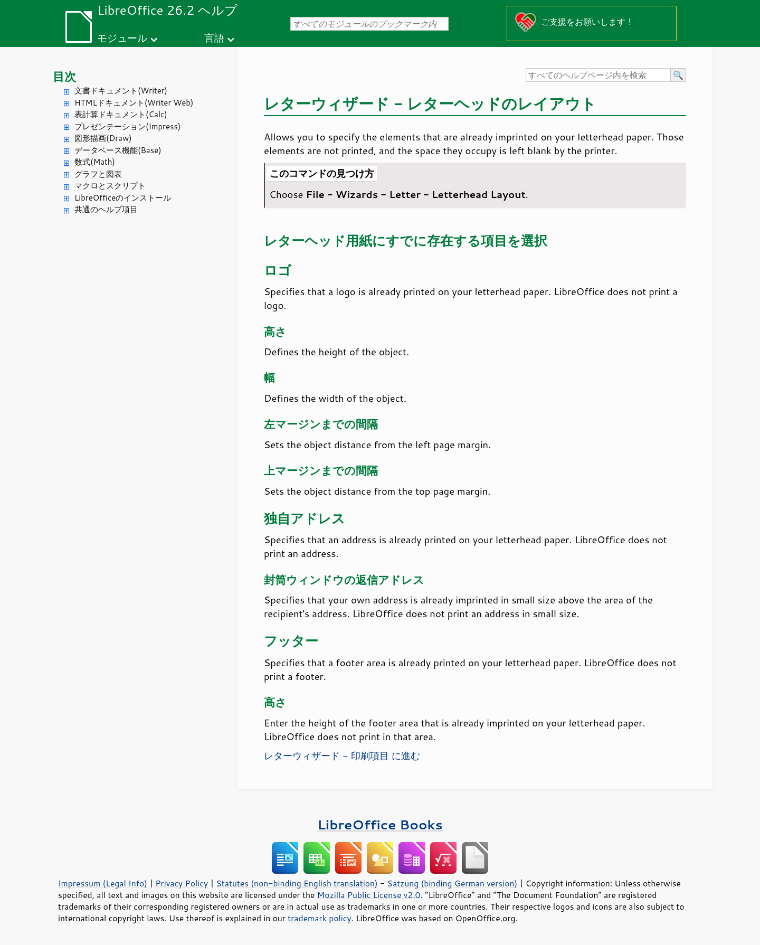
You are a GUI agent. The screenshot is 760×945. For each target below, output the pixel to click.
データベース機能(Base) (118, 150)
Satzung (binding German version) (452, 883)
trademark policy (319, 918)
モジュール (122, 38)
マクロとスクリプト (110, 185)
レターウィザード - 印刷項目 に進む (342, 755)
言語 (214, 38)
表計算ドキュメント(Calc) (120, 114)
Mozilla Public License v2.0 (369, 895)
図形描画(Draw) (103, 138)
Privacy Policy (181, 883)
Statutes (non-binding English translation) (296, 883)
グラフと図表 (98, 173)
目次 (64, 76)
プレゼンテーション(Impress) (127, 126)
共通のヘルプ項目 (106, 209)
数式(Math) (94, 161)
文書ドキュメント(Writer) (120, 90)
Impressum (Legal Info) (102, 883)
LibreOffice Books (380, 824)
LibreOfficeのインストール (122, 197)
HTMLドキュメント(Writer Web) (133, 102)
